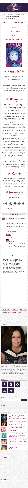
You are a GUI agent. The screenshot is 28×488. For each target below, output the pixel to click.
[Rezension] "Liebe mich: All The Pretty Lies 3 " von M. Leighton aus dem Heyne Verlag (17, 435)
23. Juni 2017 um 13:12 (19, 218)
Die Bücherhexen (10, 218)
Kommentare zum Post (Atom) (14, 312)
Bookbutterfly (12, 240)
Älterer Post (23, 309)
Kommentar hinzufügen (8, 255)
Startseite (14, 309)
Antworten (8, 234)
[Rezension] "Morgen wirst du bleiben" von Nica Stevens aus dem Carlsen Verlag (17, 429)
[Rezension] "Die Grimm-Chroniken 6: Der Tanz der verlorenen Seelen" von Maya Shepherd (17, 441)
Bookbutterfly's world (9, 457)
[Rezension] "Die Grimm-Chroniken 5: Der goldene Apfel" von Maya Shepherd (17, 447)
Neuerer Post (6, 309)
